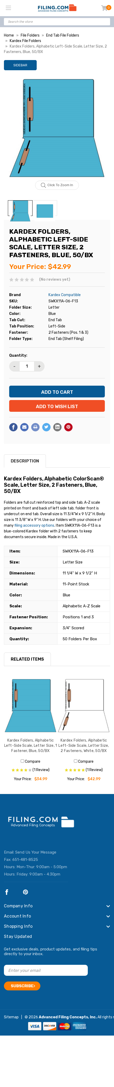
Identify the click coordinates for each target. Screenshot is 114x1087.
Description (25, 461)
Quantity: (18, 355)
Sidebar (20, 65)
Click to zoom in (57, 185)
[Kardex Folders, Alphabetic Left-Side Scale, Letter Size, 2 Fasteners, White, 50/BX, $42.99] (83, 705)
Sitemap (11, 1017)
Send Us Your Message (35, 852)
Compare (30, 761)
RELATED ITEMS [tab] (27, 659)
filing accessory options (34, 525)
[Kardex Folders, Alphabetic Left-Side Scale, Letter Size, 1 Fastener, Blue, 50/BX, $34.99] (30, 705)
